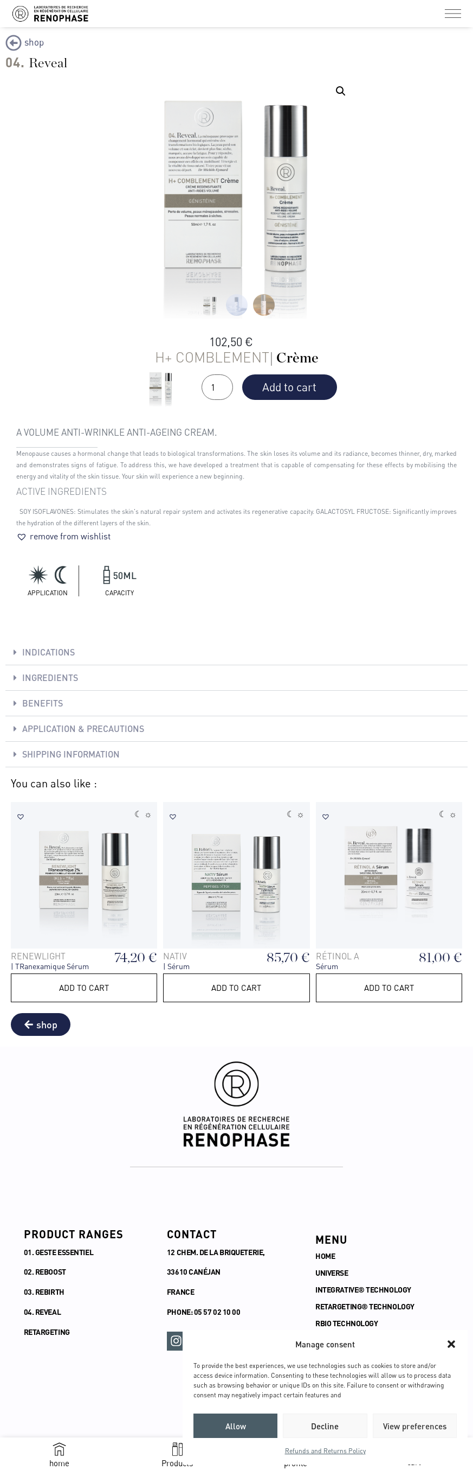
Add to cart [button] (84, 987)
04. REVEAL (42, 1311)
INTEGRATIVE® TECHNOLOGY (363, 1289)
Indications (48, 652)
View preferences (414, 1426)
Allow (235, 1426)
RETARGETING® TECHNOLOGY (365, 1306)
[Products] (177, 1449)
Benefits (42, 703)
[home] (59, 1449)
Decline (325, 1426)
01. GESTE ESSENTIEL (58, 1252)
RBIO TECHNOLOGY (347, 1323)
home (59, 1463)
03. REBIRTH (44, 1291)
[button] (451, 1344)
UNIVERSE (331, 1272)
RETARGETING (47, 1332)
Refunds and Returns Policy (325, 1451)
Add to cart (289, 387)
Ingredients (50, 677)
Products (177, 1463)
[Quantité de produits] (217, 387)
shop (34, 42)
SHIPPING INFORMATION (71, 754)
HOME (325, 1256)
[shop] (13, 43)
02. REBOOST (45, 1271)
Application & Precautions (83, 728)
